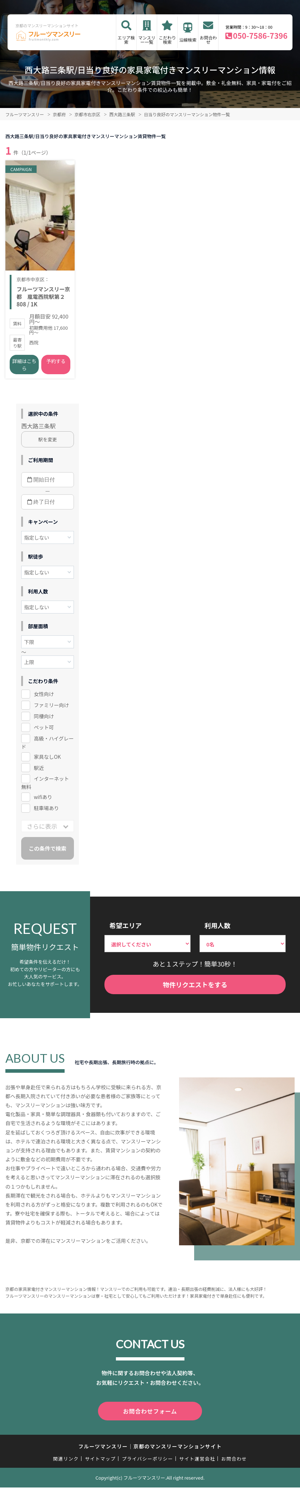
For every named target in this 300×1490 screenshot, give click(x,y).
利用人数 (217, 929)
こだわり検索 (167, 39)
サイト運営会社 (197, 1461)
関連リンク (66, 1461)
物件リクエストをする (195, 988)
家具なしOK (47, 760)
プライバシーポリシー (147, 1461)
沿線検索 (188, 40)
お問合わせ (208, 39)
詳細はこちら (24, 369)
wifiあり (43, 801)
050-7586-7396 (260, 35)
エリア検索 (126, 39)
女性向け (44, 697)
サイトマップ (100, 1461)
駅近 (39, 771)
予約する (56, 365)
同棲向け (44, 720)
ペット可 (44, 731)
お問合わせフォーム (150, 1414)
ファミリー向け (51, 709)
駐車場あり (46, 812)
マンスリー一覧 (146, 39)
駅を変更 (47, 443)
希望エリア (125, 929)
